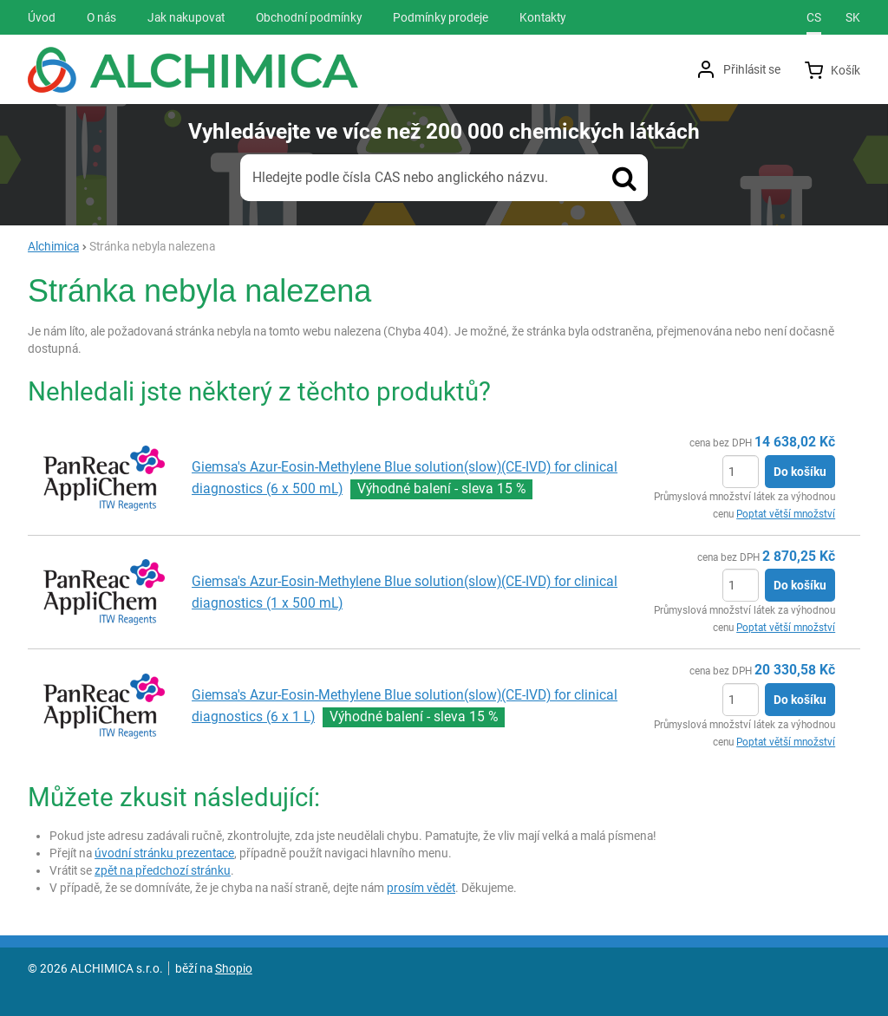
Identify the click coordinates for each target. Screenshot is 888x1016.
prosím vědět (421, 888)
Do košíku (800, 472)
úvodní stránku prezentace (164, 853)
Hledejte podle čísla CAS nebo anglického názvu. (400, 177)
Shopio (233, 968)
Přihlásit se (751, 69)
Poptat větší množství (785, 514)
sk (853, 17)
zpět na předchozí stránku (163, 870)
